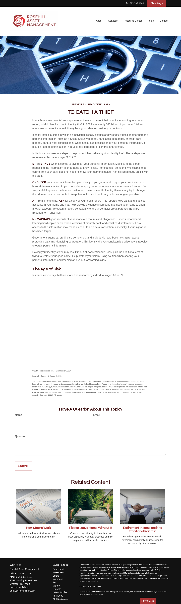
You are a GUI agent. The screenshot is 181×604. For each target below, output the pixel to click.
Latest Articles (60, 592)
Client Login (157, 3)
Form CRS (147, 600)
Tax (54, 582)
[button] (100, 21)
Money (56, 585)
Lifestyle (57, 589)
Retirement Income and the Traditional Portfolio (142, 529)
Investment (58, 572)
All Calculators (60, 599)
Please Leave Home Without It (90, 528)
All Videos (58, 595)
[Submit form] (23, 466)
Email (96, 415)
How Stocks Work (38, 528)
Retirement (58, 569)
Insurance (58, 579)
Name (18, 415)
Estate (56, 575)
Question (20, 436)
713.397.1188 (135, 3)
